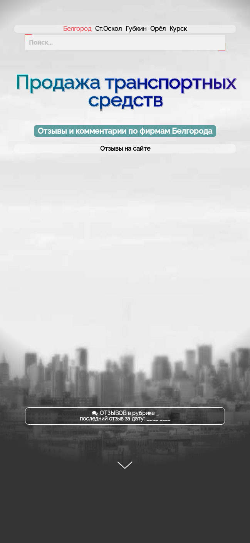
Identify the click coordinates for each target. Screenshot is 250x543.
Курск (178, 28)
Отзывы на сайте (125, 149)
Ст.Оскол (108, 28)
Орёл (158, 28)
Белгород (77, 28)
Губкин (136, 28)
